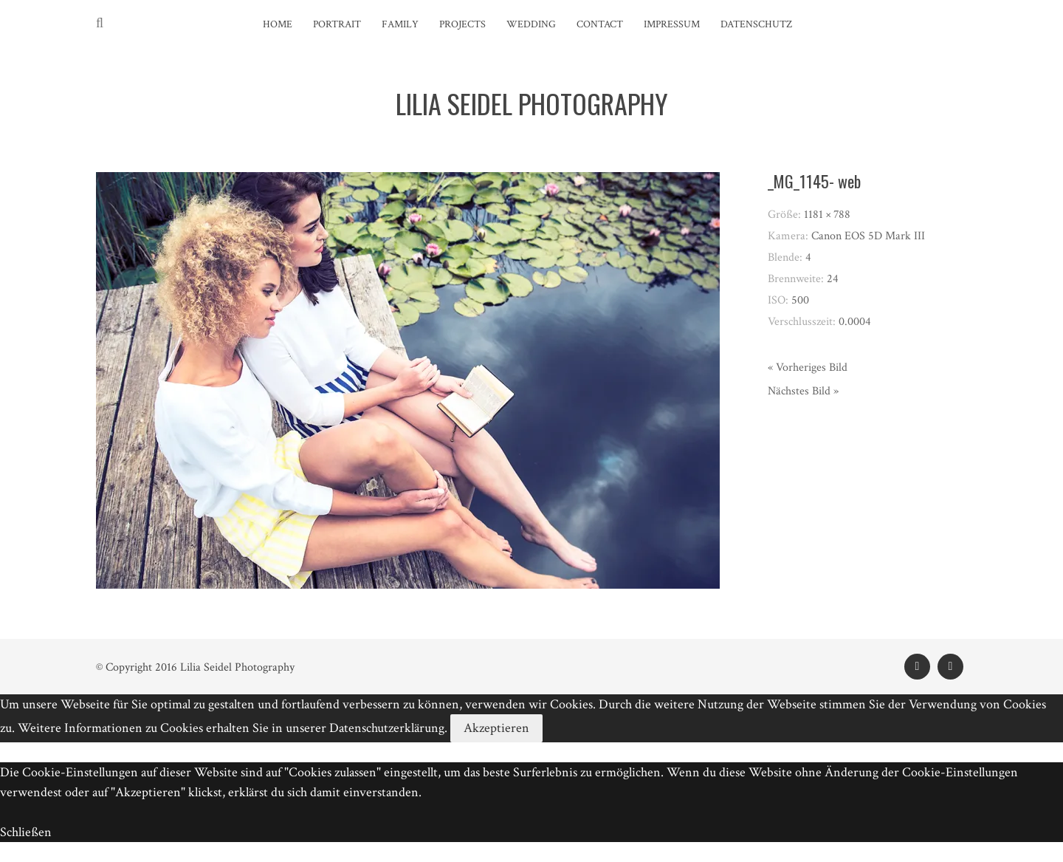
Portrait (337, 24)
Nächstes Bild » (803, 391)
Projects (462, 24)
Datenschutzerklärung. (388, 727)
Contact (600, 24)
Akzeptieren (496, 727)
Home (277, 24)
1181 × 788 (827, 214)
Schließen (26, 832)
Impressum (672, 24)
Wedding (531, 24)
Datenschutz (756, 24)
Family (400, 24)
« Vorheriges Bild (807, 367)
